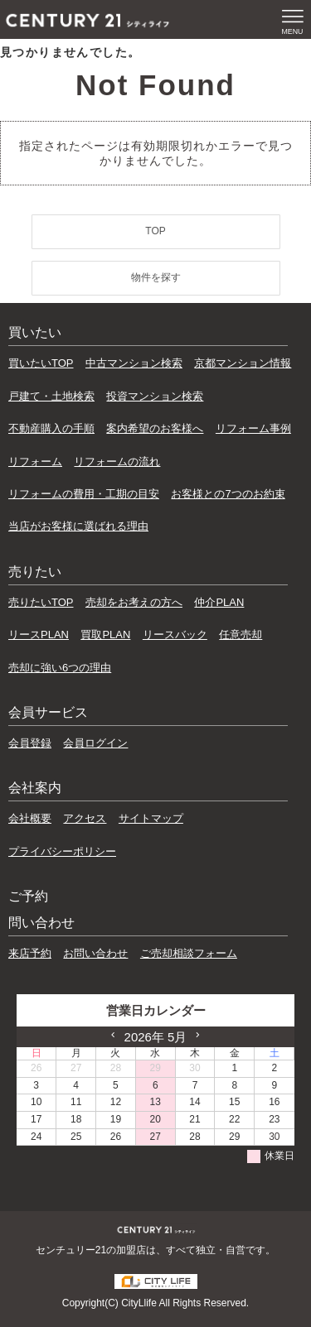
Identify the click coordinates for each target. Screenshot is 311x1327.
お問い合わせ (95, 953)
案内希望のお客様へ (154, 428)
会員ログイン (95, 743)
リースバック (175, 634)
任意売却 (240, 634)
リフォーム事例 (253, 428)
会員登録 (29, 743)
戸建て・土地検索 (51, 396)
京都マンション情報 (242, 363)
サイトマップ (151, 818)
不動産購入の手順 (51, 428)
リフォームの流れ (117, 461)
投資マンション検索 (154, 396)
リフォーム (35, 461)
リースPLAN (38, 634)
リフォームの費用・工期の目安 (83, 494)
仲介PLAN (219, 602)
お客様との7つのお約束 (227, 494)
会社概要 (29, 818)
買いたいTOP (41, 363)
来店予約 (29, 953)
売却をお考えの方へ (133, 602)
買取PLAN (105, 634)
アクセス (84, 818)
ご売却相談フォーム (188, 953)
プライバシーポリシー (62, 851)
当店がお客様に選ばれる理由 (78, 526)
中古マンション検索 (133, 363)
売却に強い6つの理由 (59, 667)
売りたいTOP (41, 602)
